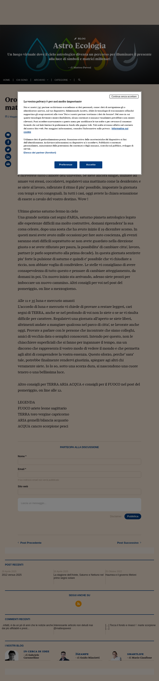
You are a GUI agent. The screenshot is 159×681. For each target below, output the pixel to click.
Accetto (91, 165)
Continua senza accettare (124, 96)
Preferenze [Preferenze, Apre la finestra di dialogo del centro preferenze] (65, 165)
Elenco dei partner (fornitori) (40, 152)
